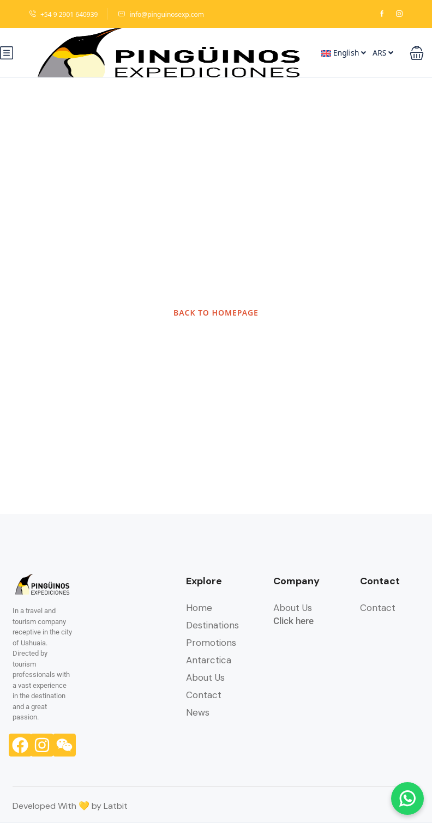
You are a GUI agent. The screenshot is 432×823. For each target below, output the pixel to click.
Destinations (212, 625)
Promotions (211, 643)
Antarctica (208, 660)
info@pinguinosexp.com (161, 14)
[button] (417, 53)
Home (199, 608)
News (197, 712)
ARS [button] (383, 52)
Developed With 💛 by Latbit (70, 806)
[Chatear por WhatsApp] (407, 798)
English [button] (343, 52)
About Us (205, 677)
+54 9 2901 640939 (63, 14)
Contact (203, 695)
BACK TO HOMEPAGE (216, 312)
